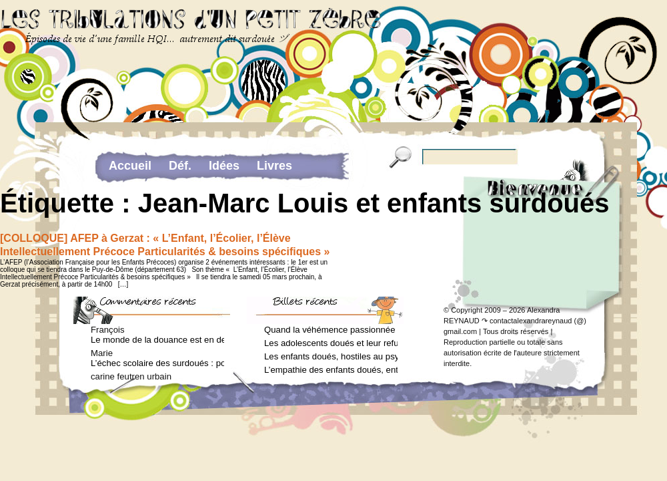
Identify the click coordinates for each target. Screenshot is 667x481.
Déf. (180, 165)
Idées (224, 165)
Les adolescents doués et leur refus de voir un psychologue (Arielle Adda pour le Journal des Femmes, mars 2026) (331, 343)
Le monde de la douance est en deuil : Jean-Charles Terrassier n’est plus (157, 340)
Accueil (130, 165)
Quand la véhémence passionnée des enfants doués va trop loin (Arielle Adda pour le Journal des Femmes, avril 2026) (331, 330)
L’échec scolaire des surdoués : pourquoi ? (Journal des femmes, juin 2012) (157, 363)
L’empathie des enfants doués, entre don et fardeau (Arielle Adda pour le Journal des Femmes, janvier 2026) (331, 370)
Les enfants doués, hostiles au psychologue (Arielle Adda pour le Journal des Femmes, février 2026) (331, 356)
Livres (274, 165)
